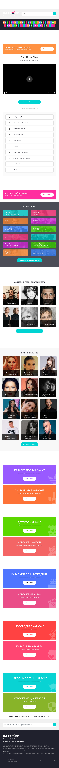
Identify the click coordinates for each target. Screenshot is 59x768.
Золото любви (9, 238)
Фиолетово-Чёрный (38, 253)
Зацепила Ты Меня (10, 438)
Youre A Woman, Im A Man (49, 152)
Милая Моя (8, 253)
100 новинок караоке (29, 444)
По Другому (45, 395)
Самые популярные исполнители (29, 282)
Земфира (29, 303)
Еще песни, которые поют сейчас (29, 260)
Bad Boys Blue (29, 57)
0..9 (5, 25)
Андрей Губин (49, 324)
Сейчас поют (29, 207)
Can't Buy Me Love (10, 230)
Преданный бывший (11, 374)
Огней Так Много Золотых (40, 245)
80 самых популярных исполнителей (29, 331)
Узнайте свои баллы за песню (29, 102)
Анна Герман (31, 324)
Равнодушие (28, 438)
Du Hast (35, 222)
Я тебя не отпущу (10, 222)
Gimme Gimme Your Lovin (49, 122)
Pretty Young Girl (49, 117)
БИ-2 (9, 324)
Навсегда (7, 395)
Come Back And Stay (49, 128)
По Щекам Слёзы (46, 438)
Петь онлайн (47, 49)
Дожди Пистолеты (38, 238)
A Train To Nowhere (49, 164)
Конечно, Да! (28, 395)
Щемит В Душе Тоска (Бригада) (42, 230)
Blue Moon (49, 170)
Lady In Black (49, 140)
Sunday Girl (49, 146)
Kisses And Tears (49, 134)
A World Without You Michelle (49, 158)
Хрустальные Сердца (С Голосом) (32, 417)
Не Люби (45, 374)
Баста (47, 303)
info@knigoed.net (12, 761)
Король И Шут (12, 303)
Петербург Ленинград (11, 245)
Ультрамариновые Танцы (12, 214)
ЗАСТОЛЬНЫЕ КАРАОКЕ (12, 95)
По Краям (45, 417)
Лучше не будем (28, 374)
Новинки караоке (29, 353)
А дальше (35, 214)
